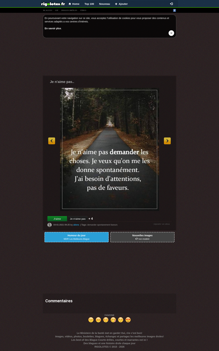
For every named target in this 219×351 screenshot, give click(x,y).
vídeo (83, 10)
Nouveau (104, 3)
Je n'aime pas (78, 218)
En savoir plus (53, 28)
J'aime (57, 218)
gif (57, 10)
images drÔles (69, 10)
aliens (76, 225)
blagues (47, 10)
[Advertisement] (109, 58)
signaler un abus (162, 224)
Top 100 (89, 3)
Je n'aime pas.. (62, 82)
